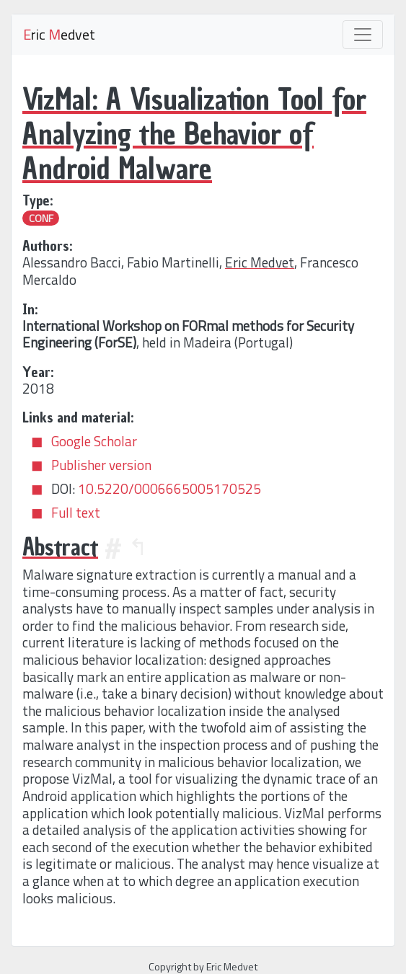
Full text (75, 513)
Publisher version (101, 465)
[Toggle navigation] (363, 34)
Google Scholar (94, 441)
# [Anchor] (113, 547)
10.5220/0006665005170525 (169, 489)
